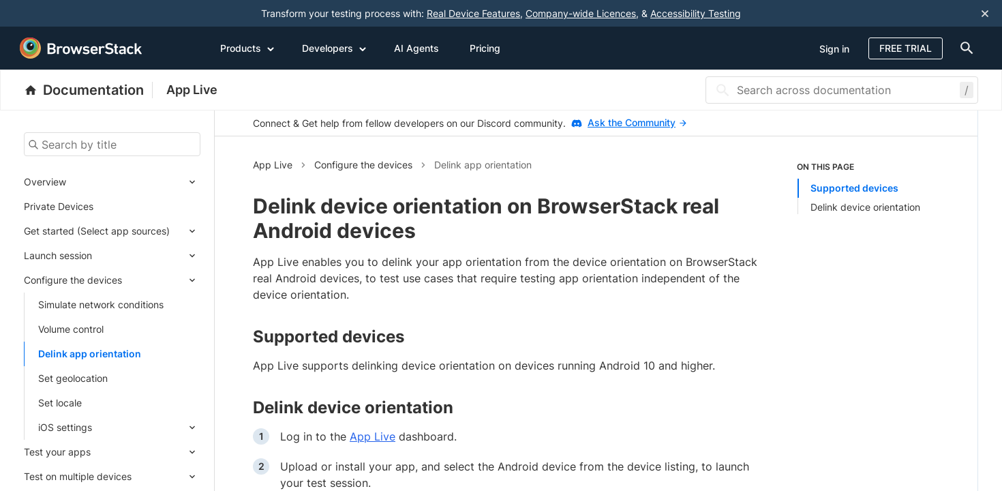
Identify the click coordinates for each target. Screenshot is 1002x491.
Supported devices (854, 188)
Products (247, 48)
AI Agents (416, 48)
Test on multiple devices (78, 476)
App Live (191, 90)
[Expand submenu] (133, 182)
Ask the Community (637, 122)
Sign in (834, 49)
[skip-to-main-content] (56, 13)
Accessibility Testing (695, 13)
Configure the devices (73, 280)
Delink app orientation (89, 353)
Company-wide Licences (581, 13)
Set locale (60, 402)
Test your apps (57, 452)
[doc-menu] (964, 48)
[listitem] (868, 187)
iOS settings (65, 427)
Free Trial (905, 48)
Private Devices (58, 206)
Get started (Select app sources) (97, 231)
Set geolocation (73, 378)
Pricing (485, 48)
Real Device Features (473, 13)
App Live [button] (272, 164)
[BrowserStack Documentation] (88, 90)
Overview (45, 182)
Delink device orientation (865, 207)
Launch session (58, 255)
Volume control (71, 329)
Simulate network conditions (101, 304)
